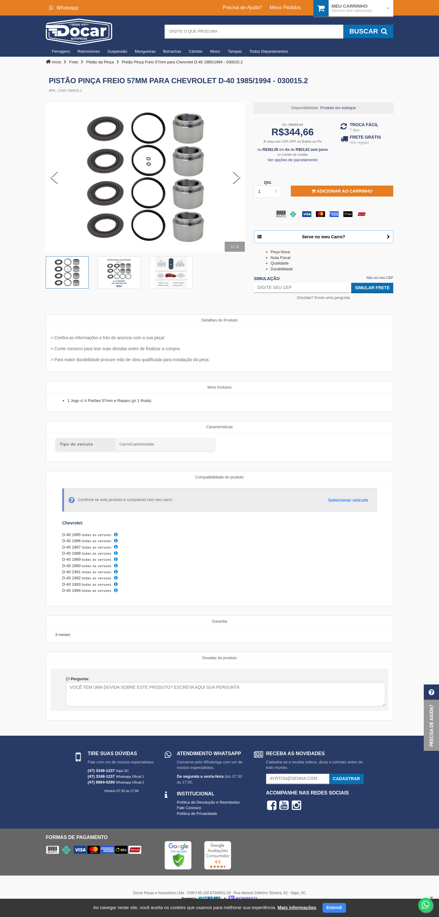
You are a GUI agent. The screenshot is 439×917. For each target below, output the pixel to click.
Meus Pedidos (285, 7)
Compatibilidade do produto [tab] (219, 477)
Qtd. (268, 182)
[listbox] (268, 192)
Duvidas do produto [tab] (219, 658)
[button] (431, 718)
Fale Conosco (189, 807)
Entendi (334, 907)
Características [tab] (219, 427)
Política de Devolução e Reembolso (208, 802)
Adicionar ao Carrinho (342, 191)
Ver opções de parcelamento (292, 160)
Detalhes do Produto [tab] (220, 320)
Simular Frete (372, 287)
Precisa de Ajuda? (242, 7)
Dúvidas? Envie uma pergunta (323, 297)
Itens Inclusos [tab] (219, 387)
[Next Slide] (236, 177)
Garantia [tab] (219, 621)
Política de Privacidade (197, 813)
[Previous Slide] (54, 177)
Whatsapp (63, 7)
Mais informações (296, 907)
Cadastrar (346, 778)
